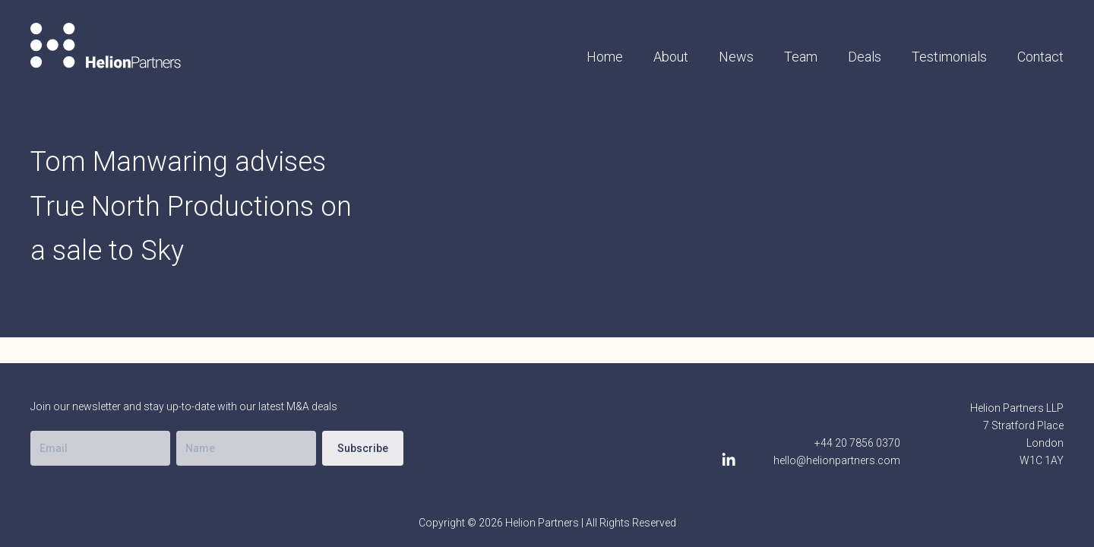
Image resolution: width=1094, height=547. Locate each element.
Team (800, 57)
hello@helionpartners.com (836, 460)
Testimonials (949, 57)
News (736, 57)
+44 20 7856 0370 (857, 443)
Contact (1040, 57)
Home (605, 57)
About (670, 57)
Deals (864, 57)
